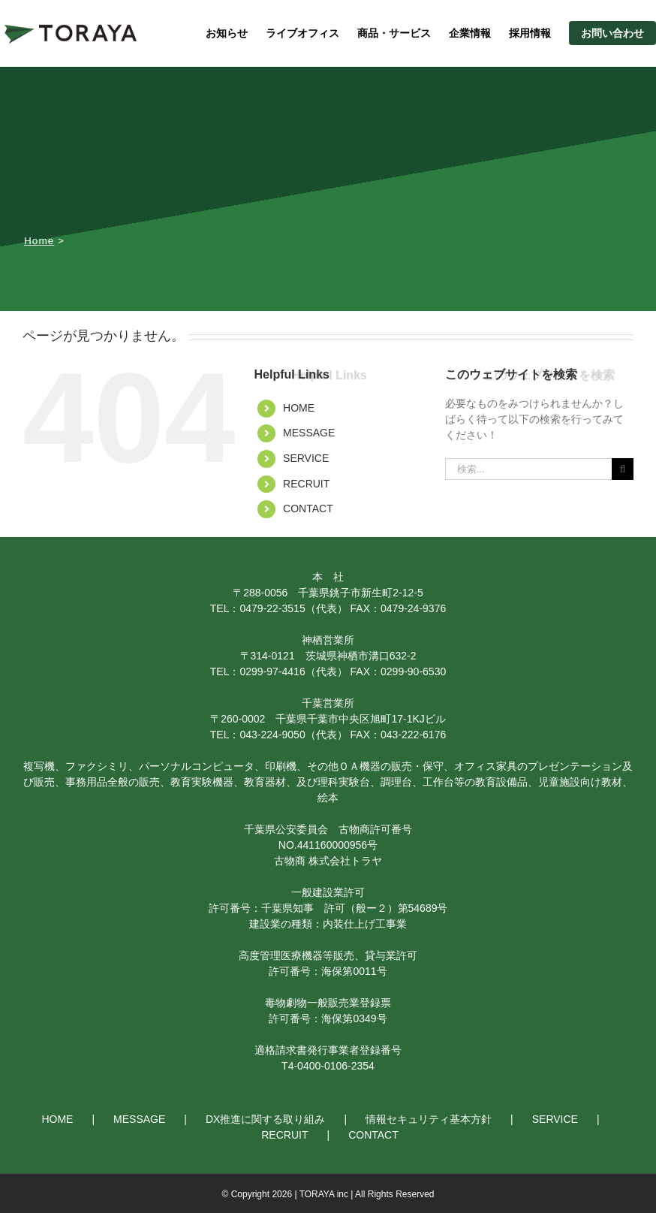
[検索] (622, 469)
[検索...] (528, 469)
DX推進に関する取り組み (265, 1119)
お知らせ (227, 33)
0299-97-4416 (272, 671)
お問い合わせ (612, 33)
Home (39, 240)
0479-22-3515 (272, 608)
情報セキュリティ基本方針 (429, 1119)
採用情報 (530, 33)
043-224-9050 (272, 735)
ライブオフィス (302, 33)
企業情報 (470, 33)
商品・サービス (394, 33)
